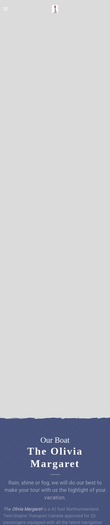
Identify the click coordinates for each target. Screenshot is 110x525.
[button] (5, 9)
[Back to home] (55, 9)
